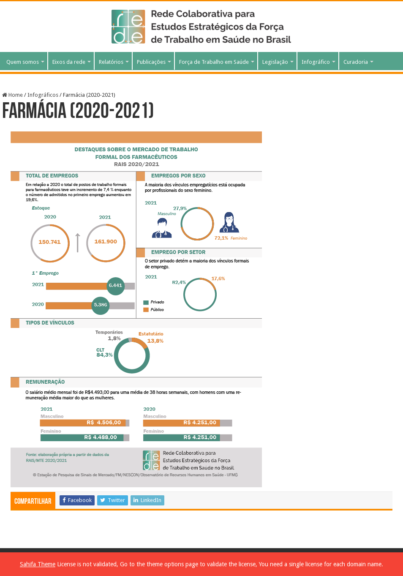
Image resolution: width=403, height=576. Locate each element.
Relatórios (111, 62)
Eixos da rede (68, 62)
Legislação (275, 62)
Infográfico (316, 62)
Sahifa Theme (37, 564)
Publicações (151, 62)
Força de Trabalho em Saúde (214, 62)
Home (12, 95)
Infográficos (42, 95)
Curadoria (355, 62)
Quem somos (22, 62)
